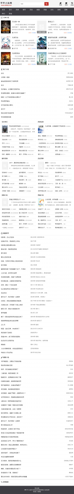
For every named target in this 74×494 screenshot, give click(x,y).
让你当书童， (59, 213)
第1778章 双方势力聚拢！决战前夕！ (42, 301)
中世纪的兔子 (69, 113)
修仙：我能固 (42, 136)
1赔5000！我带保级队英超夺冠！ (11, 401)
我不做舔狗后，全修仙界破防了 (11, 385)
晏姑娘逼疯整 (42, 216)
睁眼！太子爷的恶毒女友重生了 (11, 97)
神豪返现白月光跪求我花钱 (9, 437)
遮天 (39, 154)
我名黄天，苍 (23, 180)
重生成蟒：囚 (59, 147)
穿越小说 (41, 195)
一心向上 (4, 227)
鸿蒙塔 (21, 147)
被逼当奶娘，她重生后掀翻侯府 (11, 464)
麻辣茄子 (70, 377)
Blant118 (70, 448)
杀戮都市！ (22, 191)
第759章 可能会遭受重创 (38, 305)
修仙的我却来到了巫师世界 (9, 81)
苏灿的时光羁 (6, 213)
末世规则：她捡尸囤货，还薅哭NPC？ (13, 393)
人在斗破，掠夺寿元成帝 (9, 273)
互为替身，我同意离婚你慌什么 (11, 461)
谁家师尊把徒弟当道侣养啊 (9, 321)
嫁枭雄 (21, 183)
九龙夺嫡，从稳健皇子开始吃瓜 (55, 126)
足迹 (72, 4)
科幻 (3, 13)
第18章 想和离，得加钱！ (38, 297)
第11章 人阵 (34, 312)
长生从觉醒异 (6, 136)
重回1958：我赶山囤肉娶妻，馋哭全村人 (14, 445)
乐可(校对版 (5, 183)
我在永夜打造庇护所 (7, 113)
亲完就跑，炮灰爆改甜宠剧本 (10, 389)
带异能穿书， (59, 224)
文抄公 (71, 101)
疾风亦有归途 (69, 429)
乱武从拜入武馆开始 (7, 340)
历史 (31, 9)
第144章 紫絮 (35, 253)
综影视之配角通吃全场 (8, 245)
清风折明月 (69, 433)
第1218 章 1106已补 (37, 328)
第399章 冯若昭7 (36, 245)
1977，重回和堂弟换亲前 (17, 163)
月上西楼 (70, 385)
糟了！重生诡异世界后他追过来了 (12, 317)
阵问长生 (40, 139)
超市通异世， (23, 172)
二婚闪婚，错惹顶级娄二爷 (9, 373)
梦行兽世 (4, 253)
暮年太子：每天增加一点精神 (10, 297)
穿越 (45, 9)
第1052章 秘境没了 (36, 320)
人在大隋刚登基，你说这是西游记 (12, 348)
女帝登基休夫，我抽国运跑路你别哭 (12, 397)
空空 (71, 409)
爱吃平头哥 (69, 89)
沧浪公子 (70, 401)
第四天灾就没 (6, 209)
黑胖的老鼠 (69, 77)
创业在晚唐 (41, 213)
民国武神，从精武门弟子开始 (10, 429)
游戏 (59, 9)
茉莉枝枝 (70, 381)
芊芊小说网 (29, 490)
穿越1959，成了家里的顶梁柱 (10, 336)
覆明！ (47, 163)
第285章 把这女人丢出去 (38, 277)
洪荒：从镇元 (59, 150)
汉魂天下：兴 (42, 209)
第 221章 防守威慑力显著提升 (39, 249)
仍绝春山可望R (68, 460)
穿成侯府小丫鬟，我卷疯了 (9, 472)
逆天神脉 (4, 265)
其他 (10, 13)
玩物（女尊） (59, 191)
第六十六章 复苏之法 (37, 285)
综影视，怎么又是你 (7, 237)
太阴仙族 (57, 154)
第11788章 (34, 265)
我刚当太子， (42, 227)
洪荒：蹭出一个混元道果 (9, 285)
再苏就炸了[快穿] (6, 332)
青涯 (71, 397)
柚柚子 (71, 464)
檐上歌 (71, 97)
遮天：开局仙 (23, 154)
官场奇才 (4, 172)
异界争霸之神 (42, 191)
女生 (52, 9)
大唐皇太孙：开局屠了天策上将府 (12, 305)
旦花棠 (71, 441)
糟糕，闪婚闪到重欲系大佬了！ (11, 468)
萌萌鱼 (71, 361)
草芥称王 (57, 187)
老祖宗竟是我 (42, 183)
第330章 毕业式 (35, 261)
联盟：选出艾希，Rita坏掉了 (10, 328)
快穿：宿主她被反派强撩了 (9, 369)
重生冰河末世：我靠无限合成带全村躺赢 (14, 476)
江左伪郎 (40, 187)
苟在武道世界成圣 (15, 126)
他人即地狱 (69, 365)
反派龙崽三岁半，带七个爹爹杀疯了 (12, 441)
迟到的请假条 (35, 348)
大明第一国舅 (5, 77)
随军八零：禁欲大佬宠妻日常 (10, 309)
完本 (66, 4)
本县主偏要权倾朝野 (7, 457)
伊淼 (71, 93)
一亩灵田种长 (42, 143)
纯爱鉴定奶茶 (69, 437)
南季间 (71, 389)
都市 (24, 9)
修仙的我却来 (6, 150)
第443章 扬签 (35, 324)
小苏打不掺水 (69, 476)
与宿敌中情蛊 (6, 147)
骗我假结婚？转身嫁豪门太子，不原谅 (13, 269)
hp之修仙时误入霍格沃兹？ (9, 289)
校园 (38, 9)
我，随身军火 (42, 220)
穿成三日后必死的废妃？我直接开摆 (12, 433)
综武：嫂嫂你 (6, 154)
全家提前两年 (59, 216)
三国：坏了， (59, 220)
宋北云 (40, 172)
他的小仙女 (22, 216)
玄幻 (10, 9)
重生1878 (5, 187)
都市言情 (5, 158)
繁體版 (39, 491)
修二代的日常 (23, 213)
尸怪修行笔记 (42, 147)
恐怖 (65, 9)
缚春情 (3, 344)
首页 (3, 9)
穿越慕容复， (6, 220)
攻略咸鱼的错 (59, 139)
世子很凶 (40, 176)
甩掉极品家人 (59, 227)
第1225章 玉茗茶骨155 (37, 237)
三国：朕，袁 (59, 183)
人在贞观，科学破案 (51, 199)
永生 (2, 73)
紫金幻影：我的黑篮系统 (9, 249)
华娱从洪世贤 (23, 187)
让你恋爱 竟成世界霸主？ (9, 449)
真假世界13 (34, 332)
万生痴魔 (21, 143)
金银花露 (70, 105)
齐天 (3, 143)
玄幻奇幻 (5, 122)
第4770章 (33, 241)
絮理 (71, 117)
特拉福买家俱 (6, 216)
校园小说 (5, 195)
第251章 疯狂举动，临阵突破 (39, 340)
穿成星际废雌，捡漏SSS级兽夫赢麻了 (13, 93)
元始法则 (4, 139)
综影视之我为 (23, 209)
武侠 (17, 9)
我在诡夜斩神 (23, 139)
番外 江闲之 (34, 344)
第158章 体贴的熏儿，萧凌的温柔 (41, 273)
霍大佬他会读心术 (7, 425)
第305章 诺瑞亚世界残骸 (38, 281)
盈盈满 (71, 452)
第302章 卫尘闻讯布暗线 (38, 257)
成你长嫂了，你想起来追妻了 (10, 453)
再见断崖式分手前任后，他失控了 (12, 417)
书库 (60, 4)
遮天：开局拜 (23, 224)
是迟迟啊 (70, 405)
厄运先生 (4, 293)
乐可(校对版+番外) (7, 105)
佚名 (71, 369)
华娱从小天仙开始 (7, 352)
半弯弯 (71, 468)
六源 (71, 456)
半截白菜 (70, 85)
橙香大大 (70, 413)
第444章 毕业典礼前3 (37, 289)
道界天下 (21, 227)
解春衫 (40, 180)
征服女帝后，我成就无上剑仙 (10, 241)
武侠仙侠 (41, 122)
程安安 (71, 373)
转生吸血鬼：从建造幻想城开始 (11, 281)
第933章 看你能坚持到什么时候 (40, 316)
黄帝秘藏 (4, 313)
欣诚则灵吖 (69, 421)
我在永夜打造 (23, 150)
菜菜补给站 (69, 393)
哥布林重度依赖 (6, 117)
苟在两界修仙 (5, 101)
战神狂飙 (4, 224)
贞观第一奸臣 (59, 209)
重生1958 (41, 150)
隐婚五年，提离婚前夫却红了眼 (11, 377)
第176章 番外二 (35, 308)
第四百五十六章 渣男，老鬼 (39, 293)
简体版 (35, 491)
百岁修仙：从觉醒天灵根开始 (10, 89)
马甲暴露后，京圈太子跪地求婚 (11, 361)
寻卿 (71, 425)
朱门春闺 (4, 176)
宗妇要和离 (58, 172)
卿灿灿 (71, 472)
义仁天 (3, 324)
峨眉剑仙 (21, 220)
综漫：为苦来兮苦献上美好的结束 (12, 261)
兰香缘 (21, 176)
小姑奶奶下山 (59, 180)
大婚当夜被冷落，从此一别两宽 (11, 409)
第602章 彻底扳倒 (36, 269)
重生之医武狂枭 (6, 257)
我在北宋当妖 (42, 224)
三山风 (71, 109)
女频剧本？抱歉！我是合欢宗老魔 (12, 405)
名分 (2, 85)
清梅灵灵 (70, 417)
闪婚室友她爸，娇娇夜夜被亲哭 (11, 381)
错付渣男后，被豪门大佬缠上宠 (11, 413)
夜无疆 (4, 180)
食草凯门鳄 (69, 81)
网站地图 (37, 488)
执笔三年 (70, 445)
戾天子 (3, 109)
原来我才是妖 (59, 143)
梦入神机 (70, 73)
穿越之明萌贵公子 (15, 199)
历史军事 (41, 158)
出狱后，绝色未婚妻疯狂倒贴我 (11, 301)
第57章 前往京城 (35, 352)
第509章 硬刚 (35, 336)
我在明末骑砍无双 (7, 365)
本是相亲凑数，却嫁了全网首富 (11, 277)
